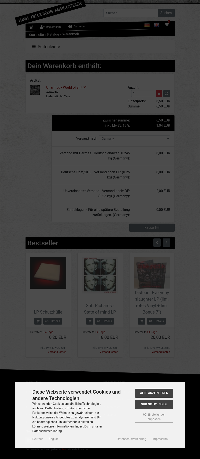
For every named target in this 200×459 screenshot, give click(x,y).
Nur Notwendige (154, 404)
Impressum (160, 439)
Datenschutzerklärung (131, 439)
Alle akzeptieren (154, 393)
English (54, 439)
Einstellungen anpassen (154, 417)
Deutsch (37, 439)
